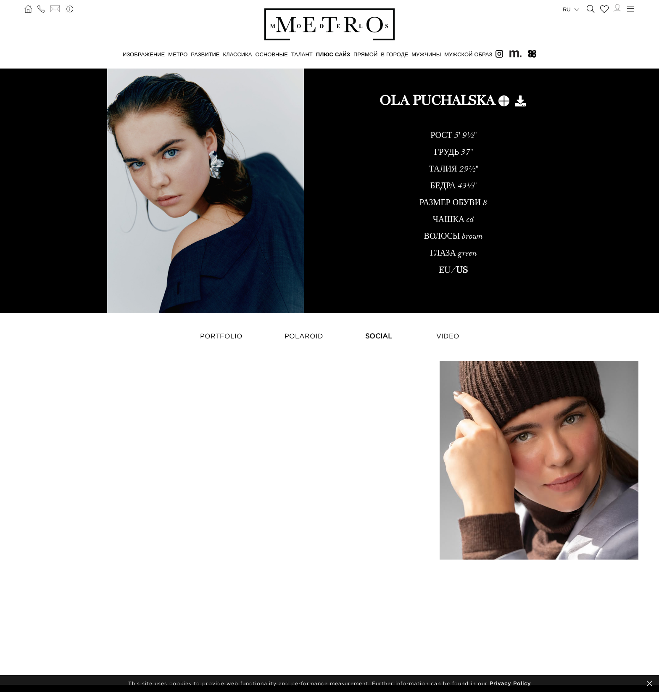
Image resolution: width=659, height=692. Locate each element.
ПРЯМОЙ (365, 54)
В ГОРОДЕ (394, 54)
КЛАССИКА (237, 54)
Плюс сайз (333, 54)
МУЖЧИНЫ (426, 54)
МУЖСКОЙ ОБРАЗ (468, 54)
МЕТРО (177, 54)
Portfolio (221, 336)
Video (447, 336)
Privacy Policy (510, 683)
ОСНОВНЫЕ (271, 54)
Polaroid (304, 336)
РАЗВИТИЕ (205, 54)
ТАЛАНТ (302, 54)
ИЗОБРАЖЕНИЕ (144, 54)
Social (378, 336)
